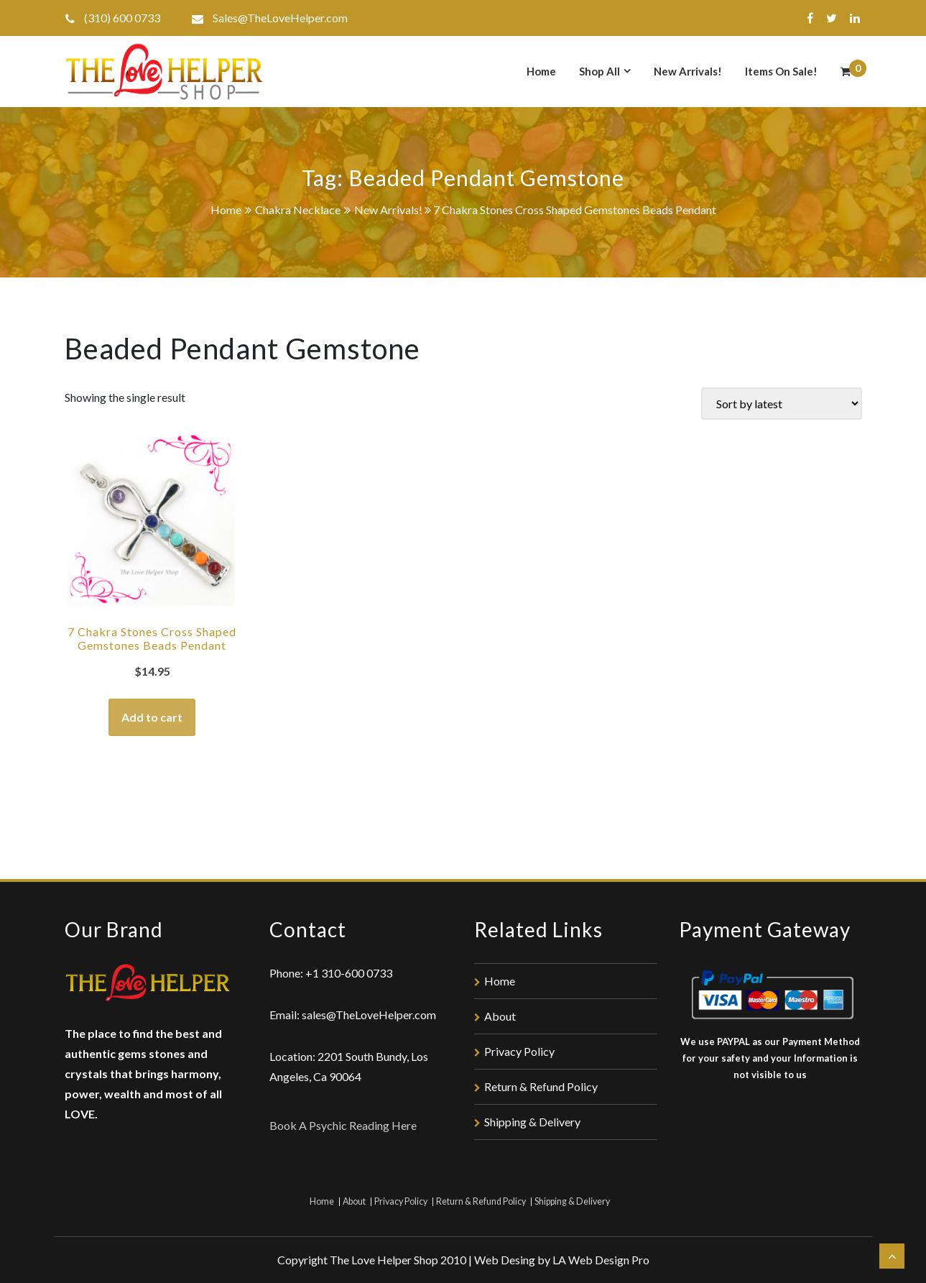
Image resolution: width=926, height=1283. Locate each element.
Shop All (599, 71)
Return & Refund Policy (541, 1086)
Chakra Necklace (298, 209)
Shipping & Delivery (532, 1121)
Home (541, 71)
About (500, 1016)
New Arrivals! (688, 71)
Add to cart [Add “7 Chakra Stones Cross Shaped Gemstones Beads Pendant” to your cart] (151, 717)
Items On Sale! (781, 71)
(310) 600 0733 (122, 17)
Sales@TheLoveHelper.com (280, 17)
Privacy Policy (519, 1051)
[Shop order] (781, 403)
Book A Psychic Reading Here (343, 1125)
